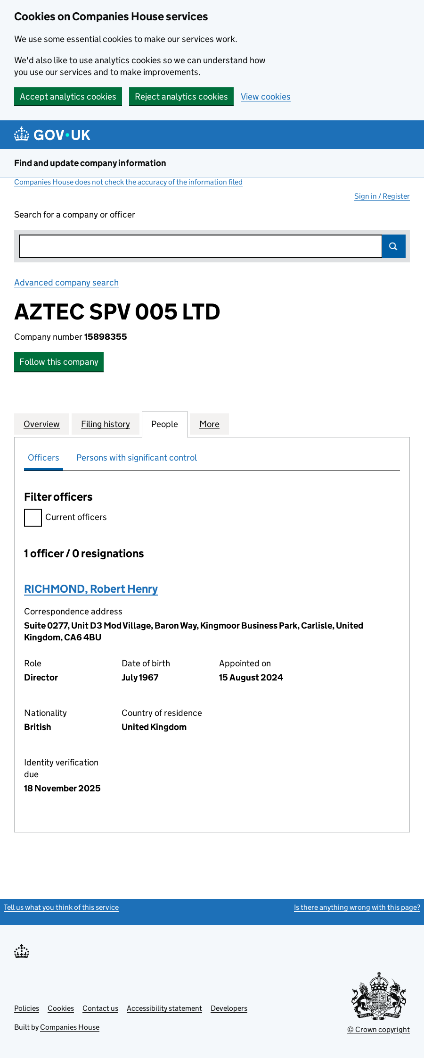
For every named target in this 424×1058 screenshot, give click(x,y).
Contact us (100, 1008)
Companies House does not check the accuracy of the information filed (128, 181)
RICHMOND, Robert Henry (91, 589)
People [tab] (164, 423)
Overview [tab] (42, 423)
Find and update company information (90, 163)
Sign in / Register (382, 196)
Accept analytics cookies (68, 96)
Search (394, 246)
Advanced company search (66, 282)
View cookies (266, 96)
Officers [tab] (43, 457)
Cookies (61, 1008)
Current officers (65, 518)
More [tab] (209, 423)
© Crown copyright (378, 1029)
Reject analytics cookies (181, 96)
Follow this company (58, 361)
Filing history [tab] (105, 423)
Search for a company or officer (74, 214)
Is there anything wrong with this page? (357, 907)
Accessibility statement (164, 1008)
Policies (26, 1008)
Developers (229, 1008)
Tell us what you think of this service (61, 907)
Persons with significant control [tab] (136, 457)
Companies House (69, 1027)
